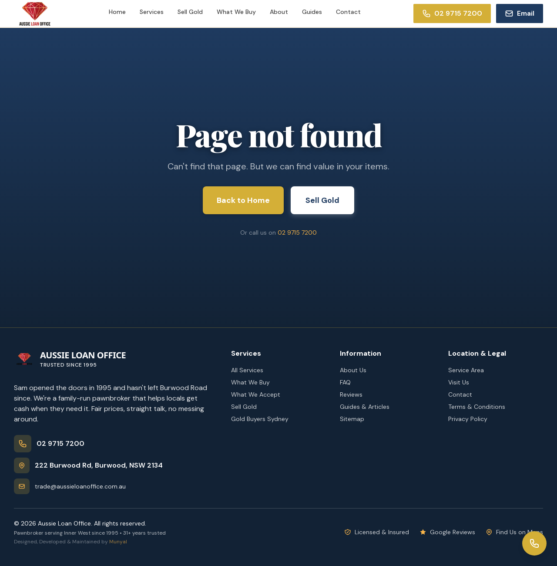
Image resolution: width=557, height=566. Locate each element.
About (279, 12)
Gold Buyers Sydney (260, 419)
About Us (353, 370)
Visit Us (458, 382)
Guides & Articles (364, 407)
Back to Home (243, 200)
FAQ (345, 382)
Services (152, 12)
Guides (312, 12)
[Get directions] (115, 465)
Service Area (466, 370)
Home (117, 12)
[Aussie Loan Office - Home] (70, 358)
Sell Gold (190, 12)
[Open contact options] (534, 543)
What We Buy (236, 12)
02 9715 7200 (297, 232)
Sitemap (352, 419)
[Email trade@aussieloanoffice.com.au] (519, 13)
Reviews (351, 394)
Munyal (118, 541)
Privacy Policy (467, 419)
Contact (348, 12)
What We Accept (255, 394)
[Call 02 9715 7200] (452, 13)
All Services (247, 370)
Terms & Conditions (476, 407)
